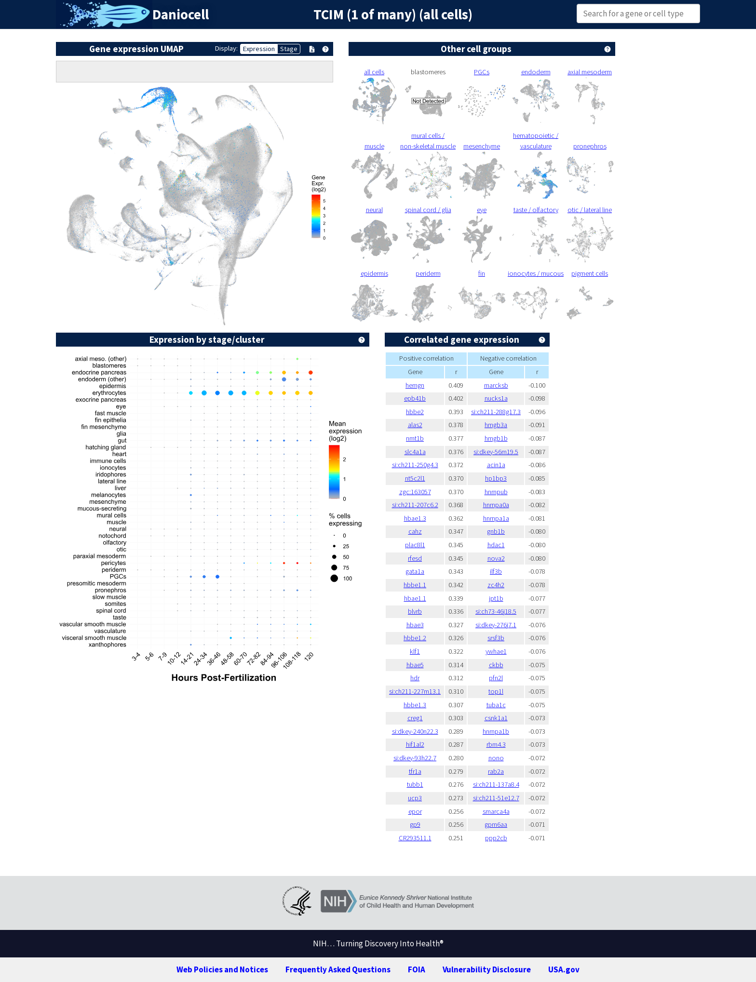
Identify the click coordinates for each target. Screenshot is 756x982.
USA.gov (564, 969)
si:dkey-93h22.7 (414, 757)
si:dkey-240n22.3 (415, 731)
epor (415, 811)
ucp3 (415, 798)
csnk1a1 (496, 717)
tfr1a (415, 771)
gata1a (414, 571)
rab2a (496, 771)
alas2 (415, 424)
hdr (414, 677)
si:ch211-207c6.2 (415, 504)
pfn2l (496, 677)
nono (496, 757)
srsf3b (495, 637)
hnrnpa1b (496, 731)
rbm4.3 (496, 744)
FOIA (416, 969)
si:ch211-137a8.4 (496, 784)
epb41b (415, 398)
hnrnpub (496, 491)
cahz (415, 531)
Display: (226, 48)
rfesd (415, 558)
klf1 (415, 651)
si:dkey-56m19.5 (495, 451)
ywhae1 (496, 651)
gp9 (415, 824)
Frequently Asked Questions (338, 969)
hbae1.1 (415, 598)
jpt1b (496, 598)
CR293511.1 (415, 838)
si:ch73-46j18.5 (495, 611)
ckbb (496, 664)
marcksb (496, 385)
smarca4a (496, 811)
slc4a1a (415, 451)
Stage (288, 48)
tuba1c (496, 704)
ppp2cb (496, 838)
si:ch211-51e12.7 (496, 798)
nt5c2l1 (415, 478)
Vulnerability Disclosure (487, 969)
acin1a (496, 464)
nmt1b (415, 438)
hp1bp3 (496, 478)
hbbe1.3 (415, 704)
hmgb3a (496, 424)
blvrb (415, 611)
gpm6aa (496, 824)
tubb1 (415, 784)
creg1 (415, 717)
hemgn (414, 385)
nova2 (496, 558)
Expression (259, 48)
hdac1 (496, 544)
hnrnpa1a (496, 518)
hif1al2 (415, 744)
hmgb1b (496, 438)
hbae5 (415, 664)
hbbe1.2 (415, 637)
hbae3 (415, 624)
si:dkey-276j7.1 (495, 624)
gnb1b (496, 531)
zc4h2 (495, 584)
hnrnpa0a (496, 504)
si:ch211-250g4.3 (415, 464)
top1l (495, 691)
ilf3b (496, 571)
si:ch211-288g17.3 (496, 411)
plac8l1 (415, 544)
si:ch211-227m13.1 (415, 691)
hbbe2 (415, 411)
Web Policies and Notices (222, 969)
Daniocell (180, 14)
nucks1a (496, 398)
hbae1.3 (415, 518)
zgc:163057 (415, 491)
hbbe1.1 (415, 584)
